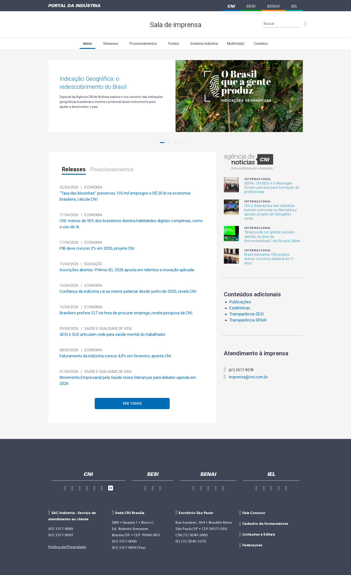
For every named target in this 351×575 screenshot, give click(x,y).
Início (87, 43)
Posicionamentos (143, 43)
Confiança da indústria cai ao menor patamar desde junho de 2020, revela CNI (128, 291)
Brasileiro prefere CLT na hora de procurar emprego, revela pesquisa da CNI (126, 312)
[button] (162, 142)
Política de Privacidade (67, 547)
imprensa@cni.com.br (246, 376)
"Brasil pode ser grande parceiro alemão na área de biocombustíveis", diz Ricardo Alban (272, 236)
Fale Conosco (252, 513)
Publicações (240, 301)
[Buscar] (282, 23)
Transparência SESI (246, 314)
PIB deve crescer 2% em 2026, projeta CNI (97, 248)
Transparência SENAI (248, 320)
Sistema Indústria (204, 43)
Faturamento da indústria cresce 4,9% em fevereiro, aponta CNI (115, 356)
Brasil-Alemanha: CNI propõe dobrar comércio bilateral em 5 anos (268, 258)
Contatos (261, 43)
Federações (250, 545)
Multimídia (236, 43)
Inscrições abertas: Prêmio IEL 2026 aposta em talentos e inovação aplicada (127, 269)
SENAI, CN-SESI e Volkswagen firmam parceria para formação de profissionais (271, 187)
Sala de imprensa (175, 24)
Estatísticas (239, 308)
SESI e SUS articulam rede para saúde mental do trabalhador (112, 334)
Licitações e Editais (257, 534)
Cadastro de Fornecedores (263, 523)
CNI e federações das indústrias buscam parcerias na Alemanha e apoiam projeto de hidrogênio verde (270, 212)
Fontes (173, 43)
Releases (110, 43)
